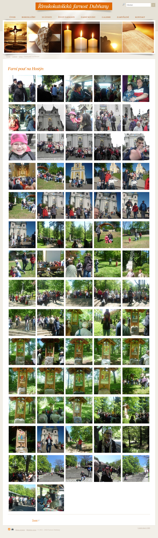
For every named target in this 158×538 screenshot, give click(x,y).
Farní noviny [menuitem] (88, 17)
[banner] (74, 6)
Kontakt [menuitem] (140, 17)
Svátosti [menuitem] (47, 17)
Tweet (35, 520)
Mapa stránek (20, 530)
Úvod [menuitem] (12, 17)
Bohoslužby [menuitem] (29, 17)
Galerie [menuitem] (106, 17)
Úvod (8, 56)
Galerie (14, 56)
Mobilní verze (31, 530)
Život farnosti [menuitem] (66, 17)
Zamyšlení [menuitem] (123, 17)
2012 (20, 56)
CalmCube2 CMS (144, 528)
